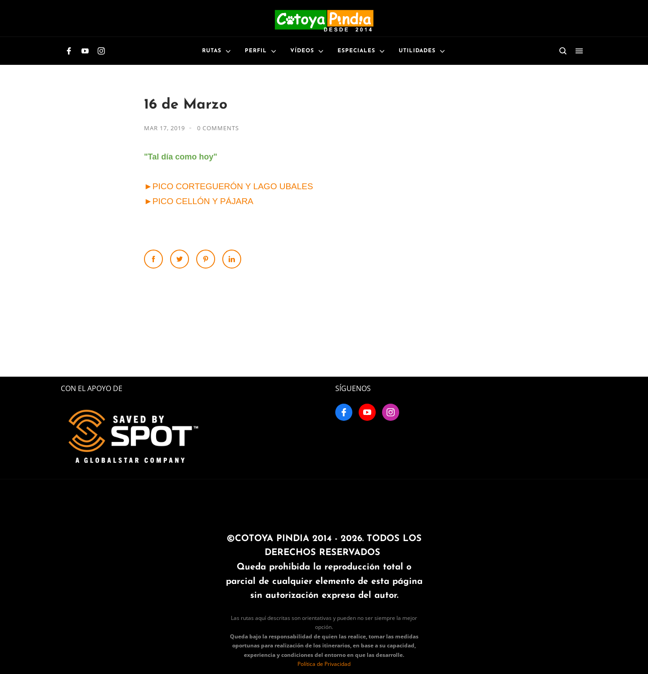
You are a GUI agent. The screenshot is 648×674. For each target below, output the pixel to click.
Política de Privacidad (324, 664)
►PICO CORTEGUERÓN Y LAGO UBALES (228, 186)
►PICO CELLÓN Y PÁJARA (198, 201)
